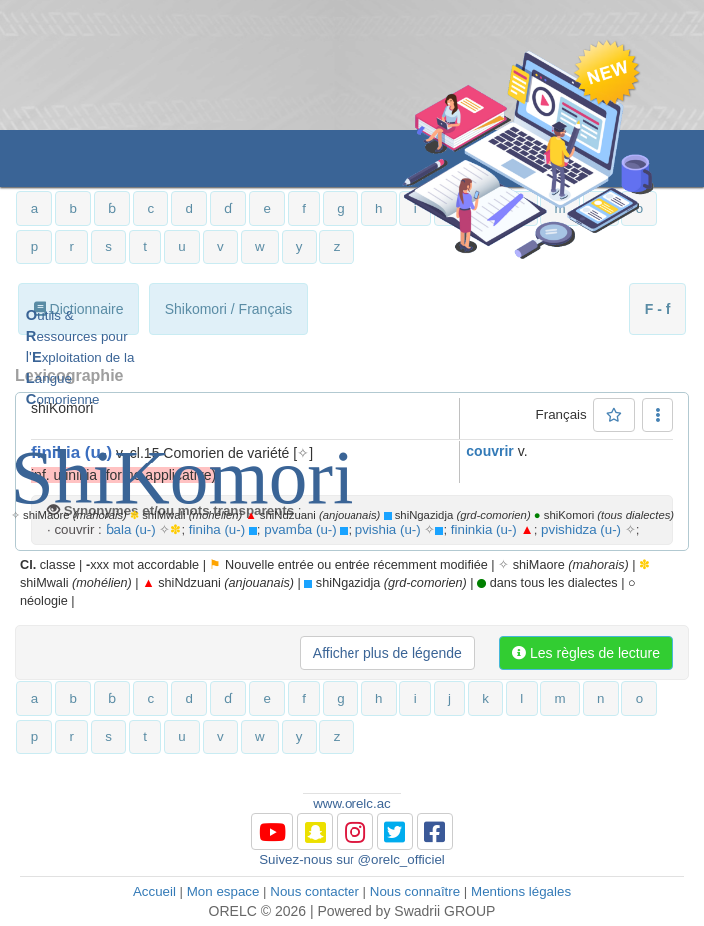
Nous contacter (314, 891)
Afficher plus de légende (387, 653)
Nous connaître (415, 891)
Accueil (154, 891)
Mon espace (223, 891)
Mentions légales (521, 891)
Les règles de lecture (586, 653)
